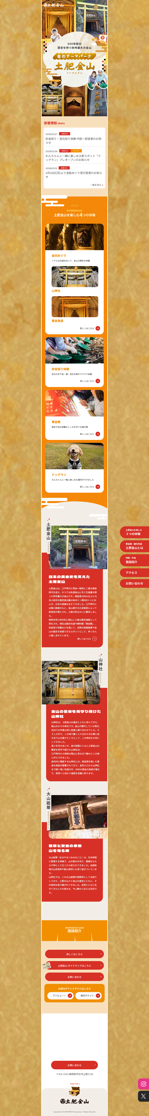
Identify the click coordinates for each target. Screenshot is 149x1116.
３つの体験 (134, 532)
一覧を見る (96, 184)
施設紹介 (131, 560)
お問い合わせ (134, 583)
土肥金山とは (134, 546)
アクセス (131, 572)
